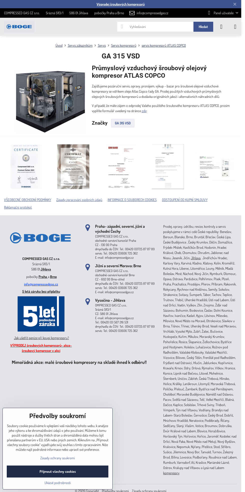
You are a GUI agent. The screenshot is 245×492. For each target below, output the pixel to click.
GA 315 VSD (123, 123)
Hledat (203, 26)
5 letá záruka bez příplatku (41, 291)
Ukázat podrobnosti (58, 483)
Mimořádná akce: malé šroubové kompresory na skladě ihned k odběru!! (79, 362)
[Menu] (235, 27)
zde (144, 111)
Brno (53, 276)
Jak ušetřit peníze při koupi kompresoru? (41, 338)
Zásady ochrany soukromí (57, 458)
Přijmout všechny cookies (58, 471)
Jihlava (46, 269)
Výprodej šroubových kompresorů (121, 4)
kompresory (171, 473)
